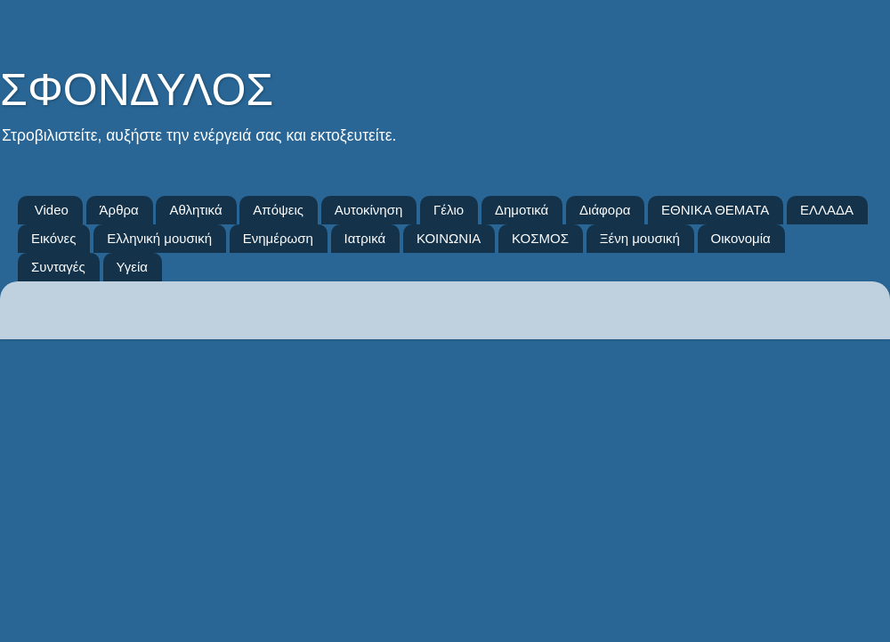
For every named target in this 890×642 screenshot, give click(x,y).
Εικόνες (53, 238)
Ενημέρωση (278, 238)
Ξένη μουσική (640, 238)
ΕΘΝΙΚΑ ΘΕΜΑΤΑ (715, 209)
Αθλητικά (195, 209)
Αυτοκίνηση (369, 209)
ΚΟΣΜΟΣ (540, 238)
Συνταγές (58, 266)
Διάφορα (604, 209)
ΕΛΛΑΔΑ (827, 209)
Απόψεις (278, 209)
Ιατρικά (365, 238)
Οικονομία (741, 238)
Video (52, 209)
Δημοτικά (521, 209)
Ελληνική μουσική (159, 238)
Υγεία (132, 266)
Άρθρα (119, 209)
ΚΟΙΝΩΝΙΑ (449, 238)
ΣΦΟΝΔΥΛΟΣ (136, 90)
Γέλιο (448, 209)
